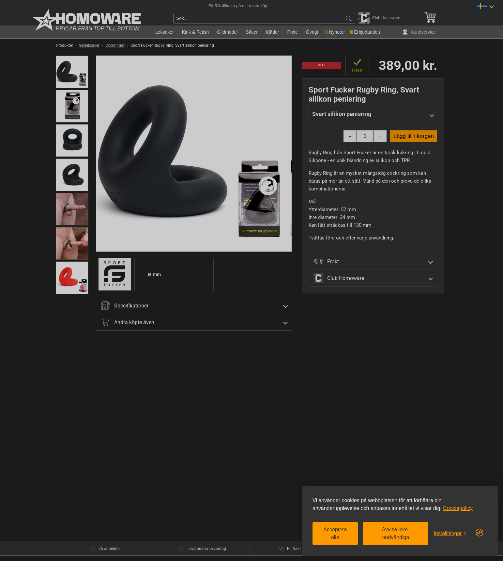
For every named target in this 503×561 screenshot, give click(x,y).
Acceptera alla (335, 533)
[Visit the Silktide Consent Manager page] (479, 533)
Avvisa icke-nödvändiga (395, 533)
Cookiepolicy (458, 508)
